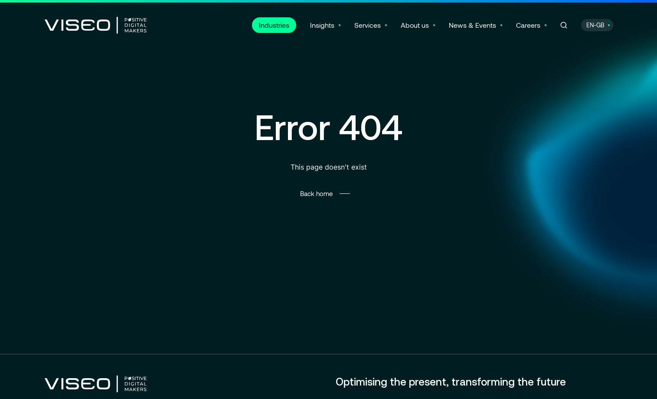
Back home (316, 193)
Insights (322, 25)
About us (415, 25)
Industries (274, 25)
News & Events (472, 25)
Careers (528, 25)
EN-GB (595, 25)
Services (367, 25)
